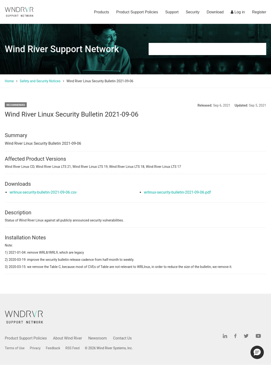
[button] (257, 352)
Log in (238, 12)
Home (9, 81)
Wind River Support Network (62, 49)
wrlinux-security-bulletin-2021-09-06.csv (43, 192)
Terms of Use (15, 348)
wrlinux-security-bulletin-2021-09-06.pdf (177, 192)
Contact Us (122, 338)
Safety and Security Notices (40, 81)
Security (192, 12)
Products (101, 12)
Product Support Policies (137, 12)
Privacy (35, 348)
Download (215, 12)
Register (259, 12)
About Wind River (67, 338)
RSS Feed (72, 348)
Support (171, 12)
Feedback (53, 348)
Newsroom (97, 338)
